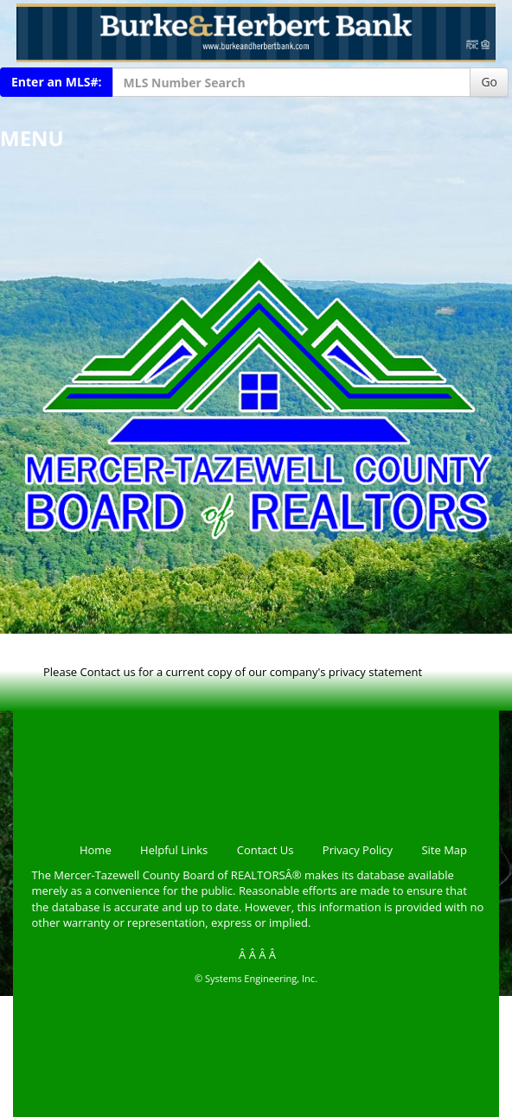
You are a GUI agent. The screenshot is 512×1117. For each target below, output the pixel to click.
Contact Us (265, 850)
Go (489, 81)
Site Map (444, 850)
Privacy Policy (358, 850)
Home (96, 850)
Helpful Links (174, 850)
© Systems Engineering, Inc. (256, 978)
